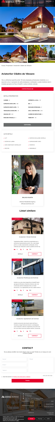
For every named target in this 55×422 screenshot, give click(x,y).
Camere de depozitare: (35, 114)
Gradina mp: (7, 114)
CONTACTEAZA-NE (27, 89)
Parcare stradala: (9, 117)
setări (17, 420)
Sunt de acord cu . (17, 376)
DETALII (20, 254)
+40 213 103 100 (47, 375)
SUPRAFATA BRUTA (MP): (10, 107)
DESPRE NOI (31, 412)
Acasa (3, 65)
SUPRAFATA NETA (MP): (10, 103)
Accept (31, 418)
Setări (48, 418)
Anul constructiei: (34, 110)
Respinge (40, 418)
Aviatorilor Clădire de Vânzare (23, 65)
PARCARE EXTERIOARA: (34, 107)
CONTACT (35, 254)
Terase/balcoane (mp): (10, 110)
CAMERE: (6, 100)
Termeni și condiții (50, 404)
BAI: (29, 103)
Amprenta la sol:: (33, 100)
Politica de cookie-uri (49, 406)
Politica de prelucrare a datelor (21, 376)
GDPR (52, 401)
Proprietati (9, 65)
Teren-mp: (31, 117)
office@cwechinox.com (27, 203)
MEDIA (32, 409)
